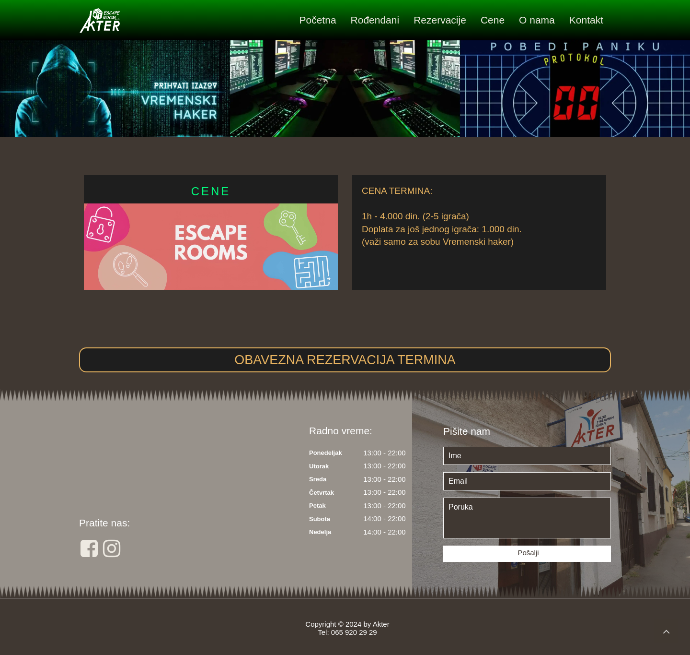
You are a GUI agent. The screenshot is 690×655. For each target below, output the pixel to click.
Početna (317, 19)
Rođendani (375, 19)
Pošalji (528, 552)
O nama (537, 19)
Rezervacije (440, 19)
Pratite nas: (104, 522)
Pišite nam (466, 431)
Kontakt (586, 19)
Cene (493, 19)
